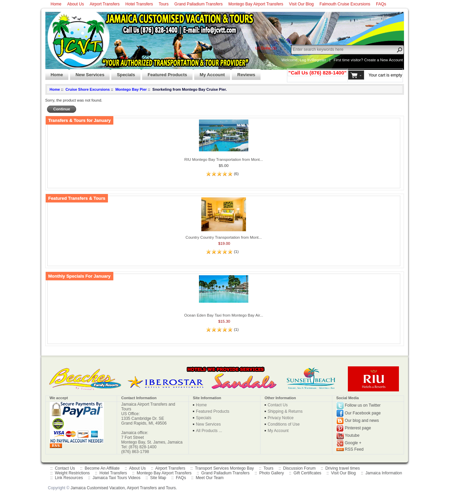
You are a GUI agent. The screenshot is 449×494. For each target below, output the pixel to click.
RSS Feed (354, 449)
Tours (164, 4)
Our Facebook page (363, 412)
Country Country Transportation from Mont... (223, 237)
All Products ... (209, 430)
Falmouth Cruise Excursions (344, 4)
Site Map (158, 477)
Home (56, 4)
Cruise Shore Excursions (88, 89)
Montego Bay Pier (131, 89)
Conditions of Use (284, 424)
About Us (75, 4)
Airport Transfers (105, 4)
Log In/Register (313, 60)
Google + (353, 443)
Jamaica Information (383, 473)
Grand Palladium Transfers (198, 4)
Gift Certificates (307, 473)
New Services (87, 72)
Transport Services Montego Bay (224, 468)
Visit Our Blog (301, 4)
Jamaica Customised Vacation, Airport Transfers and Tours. (123, 488)
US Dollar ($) (266, 48)
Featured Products (164, 72)
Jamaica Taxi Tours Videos (116, 477)
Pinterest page (358, 428)
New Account (391, 60)
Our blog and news (362, 420)
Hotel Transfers (139, 4)
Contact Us (278, 405)
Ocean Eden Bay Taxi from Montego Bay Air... (223, 315)
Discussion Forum (299, 468)
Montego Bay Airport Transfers (255, 4)
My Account (209, 72)
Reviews (243, 72)
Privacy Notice (281, 417)
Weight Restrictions (72, 473)
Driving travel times (342, 468)
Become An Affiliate (102, 468)
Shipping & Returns (285, 411)
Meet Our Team (209, 477)
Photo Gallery (271, 473)
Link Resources (69, 477)
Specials (123, 72)
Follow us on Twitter (363, 405)
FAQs (381, 4)
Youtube (352, 435)
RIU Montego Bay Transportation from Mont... (223, 159)
